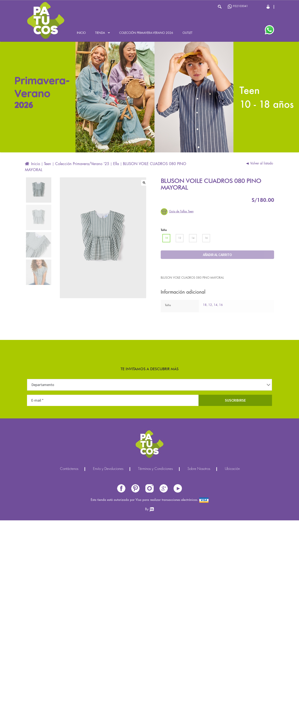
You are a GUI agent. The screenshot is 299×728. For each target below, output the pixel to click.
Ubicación (232, 469)
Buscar (219, 6)
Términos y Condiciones (155, 469)
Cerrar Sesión (268, 7)
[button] (144, 183)
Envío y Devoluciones (108, 469)
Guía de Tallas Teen (181, 211)
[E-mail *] (113, 400)
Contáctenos (69, 469)
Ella (116, 164)
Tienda (100, 33)
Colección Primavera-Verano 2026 (146, 33)
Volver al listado (261, 163)
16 (221, 305)
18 (205, 305)
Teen (47, 164)
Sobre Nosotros (198, 469)
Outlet (187, 33)
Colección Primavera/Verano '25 (82, 164)
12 (210, 305)
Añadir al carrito (217, 254)
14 (215, 305)
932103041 (238, 6)
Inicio (81, 33)
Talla (164, 230)
